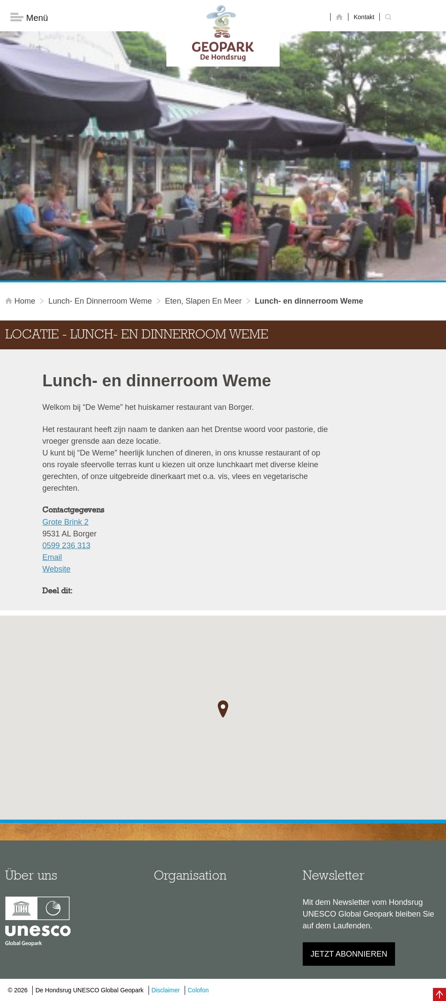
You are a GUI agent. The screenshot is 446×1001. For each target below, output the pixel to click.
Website (56, 569)
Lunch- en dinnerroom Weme (100, 301)
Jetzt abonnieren (349, 954)
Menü (29, 18)
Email (52, 557)
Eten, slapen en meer (203, 301)
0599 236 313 (66, 545)
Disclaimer (166, 990)
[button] (223, 709)
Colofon (198, 990)
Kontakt (364, 16)
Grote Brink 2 (65, 522)
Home (21, 301)
